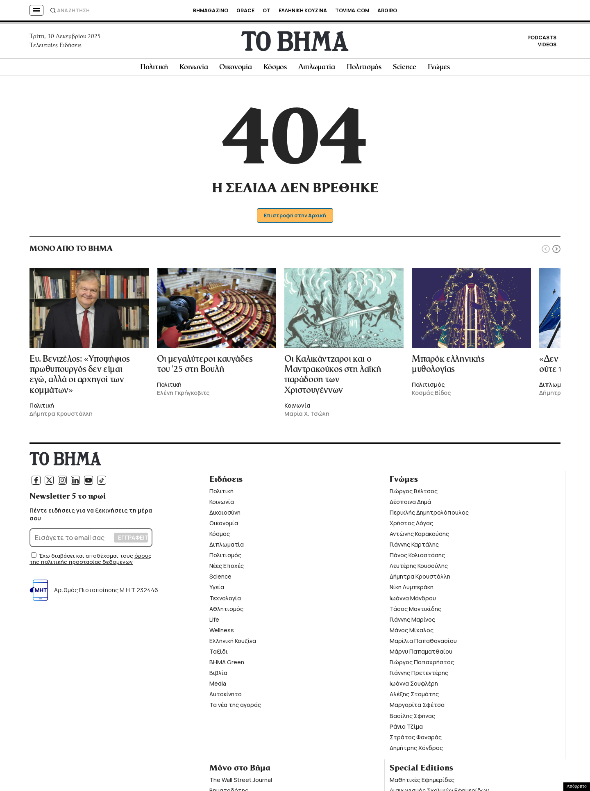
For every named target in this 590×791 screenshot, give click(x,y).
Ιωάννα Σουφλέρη (414, 686)
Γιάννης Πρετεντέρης (419, 675)
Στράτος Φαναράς (416, 740)
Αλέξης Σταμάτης (414, 697)
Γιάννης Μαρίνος (412, 622)
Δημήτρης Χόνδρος (416, 751)
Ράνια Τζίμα (406, 729)
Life (214, 622)
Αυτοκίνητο (225, 697)
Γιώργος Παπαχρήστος (422, 665)
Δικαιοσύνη (225, 515)
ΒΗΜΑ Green (226, 665)
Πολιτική (154, 70)
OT (266, 10)
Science (404, 70)
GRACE (245, 10)
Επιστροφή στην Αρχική (295, 218)
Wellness (221, 633)
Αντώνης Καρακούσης (419, 536)
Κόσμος (275, 70)
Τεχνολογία (225, 601)
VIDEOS (547, 46)
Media (217, 686)
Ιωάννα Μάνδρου (413, 601)
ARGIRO (387, 10)
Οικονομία (235, 70)
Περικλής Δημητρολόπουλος (429, 515)
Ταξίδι (218, 654)
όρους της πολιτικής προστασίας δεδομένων (91, 562)
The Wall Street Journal (240, 782)
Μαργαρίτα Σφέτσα (417, 708)
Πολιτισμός (364, 70)
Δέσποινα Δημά (410, 504)
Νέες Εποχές (226, 568)
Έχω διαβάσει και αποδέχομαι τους (86, 558)
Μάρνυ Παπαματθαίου (421, 654)
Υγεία (216, 590)
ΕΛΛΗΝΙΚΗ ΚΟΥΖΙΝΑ (303, 10)
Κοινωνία (193, 70)
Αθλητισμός (226, 611)
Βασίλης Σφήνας (412, 719)
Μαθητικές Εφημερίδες (422, 782)
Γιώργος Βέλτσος (414, 494)
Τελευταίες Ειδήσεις (56, 47)
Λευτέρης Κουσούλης (419, 568)
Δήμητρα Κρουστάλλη (420, 579)
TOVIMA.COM (352, 10)
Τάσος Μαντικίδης (415, 611)
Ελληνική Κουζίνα (232, 643)
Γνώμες (439, 70)
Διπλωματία (316, 70)
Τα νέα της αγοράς (235, 708)
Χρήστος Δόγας (411, 526)
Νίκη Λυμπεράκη (411, 590)
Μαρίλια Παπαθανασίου (423, 643)
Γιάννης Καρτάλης (414, 547)
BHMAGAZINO (210, 10)
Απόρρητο (577, 786)
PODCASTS (541, 39)
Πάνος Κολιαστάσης (417, 558)
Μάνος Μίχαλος (411, 633)
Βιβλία (218, 675)
